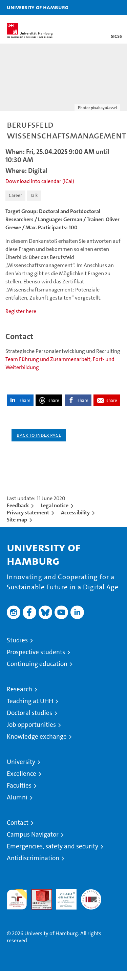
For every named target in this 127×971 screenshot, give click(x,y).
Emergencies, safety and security (52, 846)
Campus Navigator (33, 834)
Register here (20, 311)
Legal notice (54, 505)
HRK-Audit (62, 896)
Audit (37, 892)
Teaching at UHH (30, 701)
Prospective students (36, 652)
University (21, 762)
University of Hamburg (37, 7)
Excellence (21, 773)
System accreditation (91, 896)
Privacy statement (28, 512)
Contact (17, 822)
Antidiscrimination (33, 858)
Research (19, 689)
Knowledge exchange (37, 736)
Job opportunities (31, 724)
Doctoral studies (29, 713)
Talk (34, 195)
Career (15, 195)
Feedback (18, 505)
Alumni (17, 797)
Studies (17, 640)
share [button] (25, 400)
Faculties (19, 785)
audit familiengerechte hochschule (17, 899)
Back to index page (39, 434)
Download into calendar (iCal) (39, 181)
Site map (17, 519)
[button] (100, 7)
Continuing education (37, 664)
